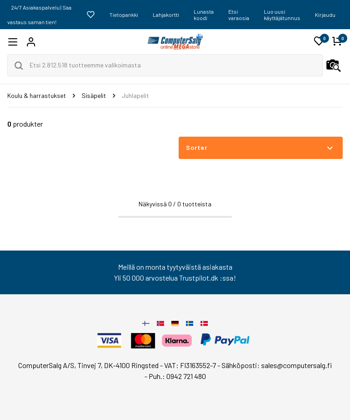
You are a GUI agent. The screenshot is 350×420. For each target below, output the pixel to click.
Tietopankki (123, 14)
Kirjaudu (325, 14)
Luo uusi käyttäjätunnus (282, 14)
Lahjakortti (166, 14)
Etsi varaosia (238, 14)
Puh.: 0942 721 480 (177, 376)
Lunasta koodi (204, 14)
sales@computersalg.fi (296, 365)
